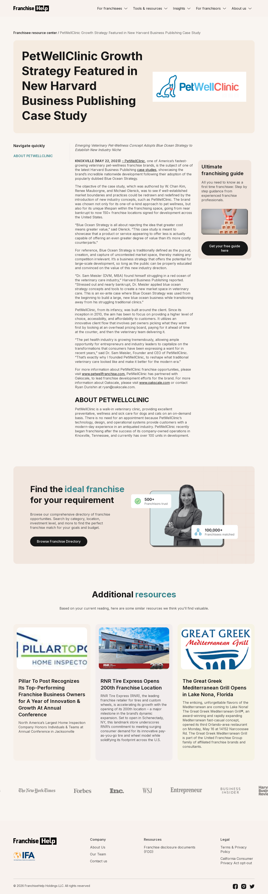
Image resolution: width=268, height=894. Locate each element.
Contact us (98, 861)
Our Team (98, 854)
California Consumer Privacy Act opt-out (236, 860)
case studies (146, 170)
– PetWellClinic (133, 161)
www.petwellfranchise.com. (103, 374)
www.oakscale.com (154, 383)
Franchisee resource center (35, 33)
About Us (97, 847)
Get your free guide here (224, 248)
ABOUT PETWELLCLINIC (33, 156)
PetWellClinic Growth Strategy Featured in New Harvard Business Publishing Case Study (130, 33)
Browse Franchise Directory (59, 541)
